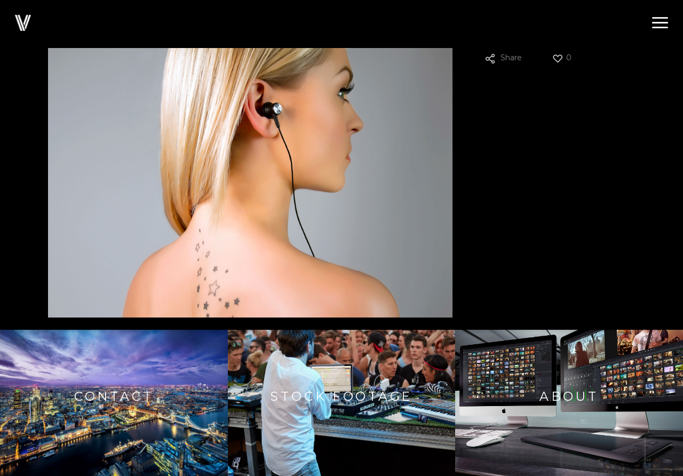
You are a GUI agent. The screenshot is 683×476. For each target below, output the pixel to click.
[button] (660, 23)
